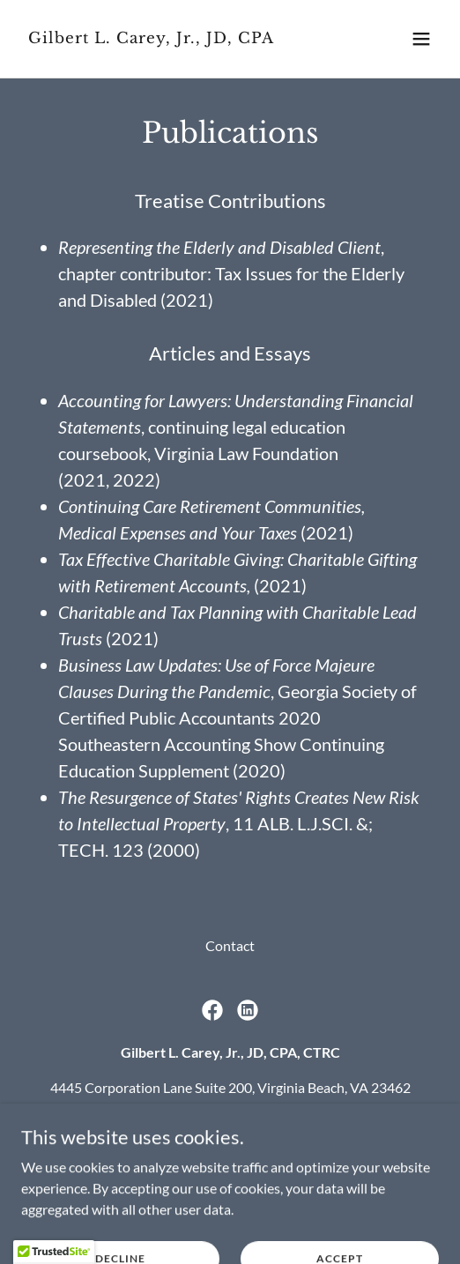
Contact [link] (230, 945)
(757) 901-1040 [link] (317, 1122)
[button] (421, 38)
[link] (167, 37)
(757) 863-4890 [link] (183, 1122)
